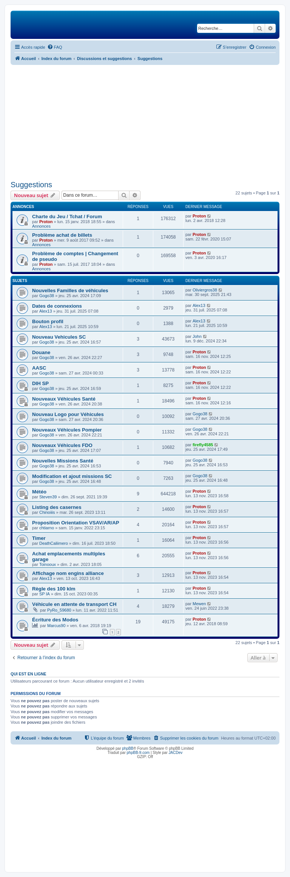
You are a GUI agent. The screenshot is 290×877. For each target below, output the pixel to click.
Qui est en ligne (28, 674)
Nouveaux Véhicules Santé (64, 399)
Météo (39, 492)
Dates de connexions (57, 306)
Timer (39, 538)
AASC (39, 368)
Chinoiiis (47, 512)
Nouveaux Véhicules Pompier (67, 430)
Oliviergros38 (205, 290)
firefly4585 (203, 444)
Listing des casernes (56, 507)
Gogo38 (46, 295)
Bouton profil (47, 321)
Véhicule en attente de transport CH (74, 604)
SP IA (44, 594)
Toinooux (47, 564)
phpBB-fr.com (138, 753)
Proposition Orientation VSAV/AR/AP (75, 523)
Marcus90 (56, 625)
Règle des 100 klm (53, 589)
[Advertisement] (145, 121)
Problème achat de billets (62, 235)
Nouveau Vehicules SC (59, 337)
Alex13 (45, 311)
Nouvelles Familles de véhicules (70, 290)
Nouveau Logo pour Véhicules (68, 414)
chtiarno (46, 528)
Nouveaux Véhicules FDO (62, 445)
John (197, 336)
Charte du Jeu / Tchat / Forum (67, 216)
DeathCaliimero (53, 543)
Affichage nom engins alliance (68, 573)
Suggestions (31, 184)
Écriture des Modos (55, 620)
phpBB (127, 748)
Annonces (41, 226)
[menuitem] (54, 47)
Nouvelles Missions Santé (62, 461)
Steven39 (48, 497)
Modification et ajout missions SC (72, 476)
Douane (41, 352)
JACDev (176, 753)
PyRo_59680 (59, 610)
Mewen (199, 603)
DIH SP (40, 383)
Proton (45, 221)
